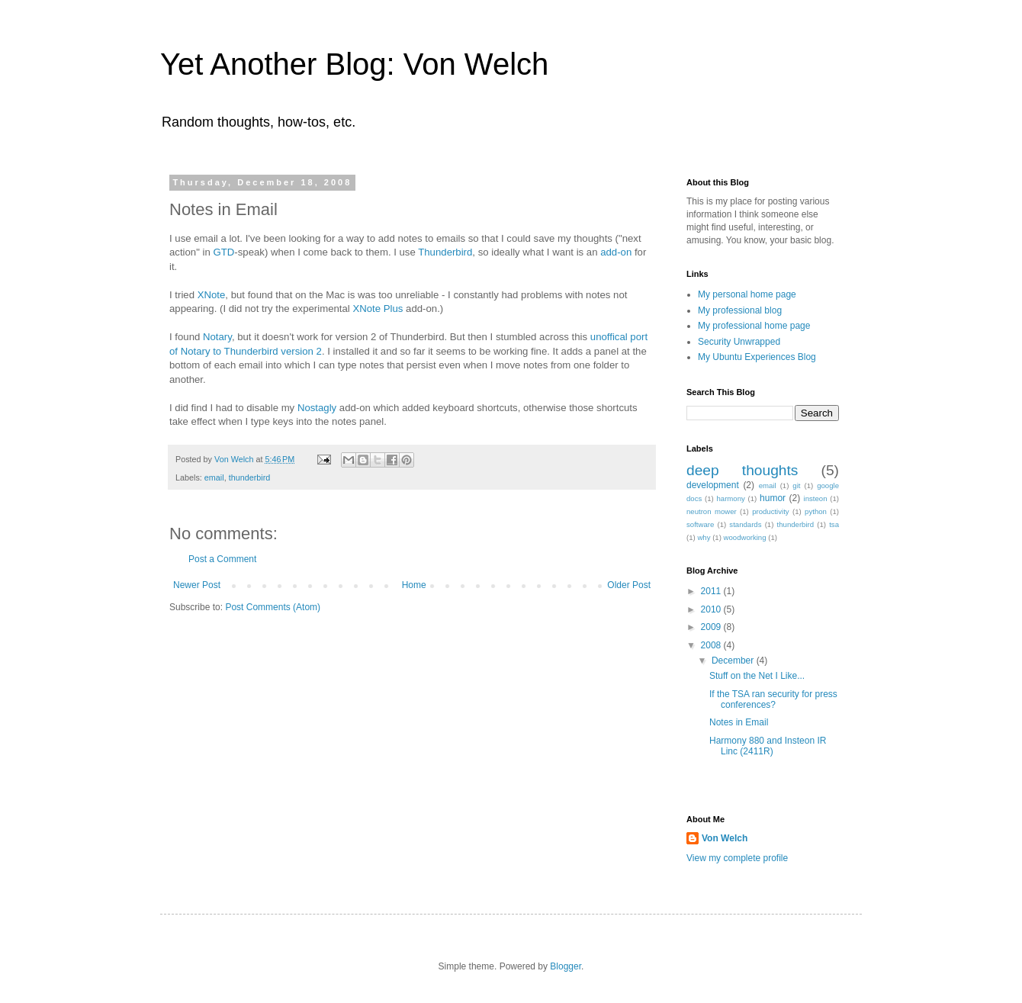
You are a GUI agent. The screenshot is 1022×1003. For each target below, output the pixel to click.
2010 (712, 609)
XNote (212, 295)
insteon (816, 498)
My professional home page (754, 325)
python (816, 511)
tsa (834, 524)
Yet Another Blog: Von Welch (354, 64)
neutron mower (711, 511)
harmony (731, 498)
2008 (712, 645)
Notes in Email (738, 722)
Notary (217, 336)
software (700, 524)
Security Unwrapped (739, 341)
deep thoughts (742, 470)
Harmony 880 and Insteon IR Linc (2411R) (767, 746)
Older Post (629, 585)
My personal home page (747, 294)
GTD (223, 252)
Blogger (565, 966)
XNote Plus (377, 308)
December (734, 660)
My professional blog (740, 310)
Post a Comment (222, 559)
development (712, 485)
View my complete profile (737, 858)
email (214, 477)
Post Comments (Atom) (272, 607)
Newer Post (196, 585)
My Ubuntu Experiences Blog (757, 357)
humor (773, 498)
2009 (712, 627)
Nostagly (316, 407)
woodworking (745, 537)
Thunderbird (445, 252)
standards (745, 524)
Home (414, 585)
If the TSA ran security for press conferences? (773, 699)
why (703, 537)
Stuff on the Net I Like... (757, 675)
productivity (770, 511)
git (796, 485)
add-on (616, 252)
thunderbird (250, 477)
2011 (712, 591)
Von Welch (724, 838)
